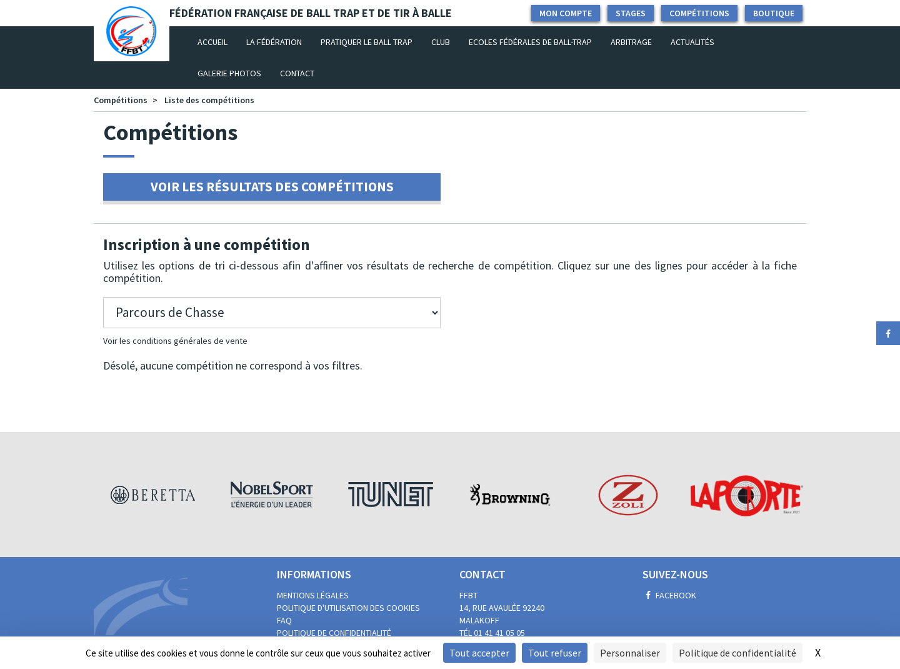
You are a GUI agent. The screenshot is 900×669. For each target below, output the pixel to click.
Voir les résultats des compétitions (272, 186)
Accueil (217, 41)
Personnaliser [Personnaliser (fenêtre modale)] (630, 652)
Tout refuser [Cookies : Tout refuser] (554, 652)
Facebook (669, 595)
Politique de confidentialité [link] (737, 652)
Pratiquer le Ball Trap (366, 42)
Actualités (692, 42)
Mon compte (565, 13)
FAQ (284, 620)
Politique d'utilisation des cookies (348, 607)
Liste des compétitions (209, 100)
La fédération (274, 42)
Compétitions (699, 13)
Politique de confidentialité (334, 632)
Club (440, 42)
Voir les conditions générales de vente (175, 340)
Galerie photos (229, 73)
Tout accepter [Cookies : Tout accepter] (479, 652)
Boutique (773, 13)
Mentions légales (313, 595)
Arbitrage (631, 42)
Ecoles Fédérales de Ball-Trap (530, 42)
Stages (631, 13)
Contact (297, 73)
